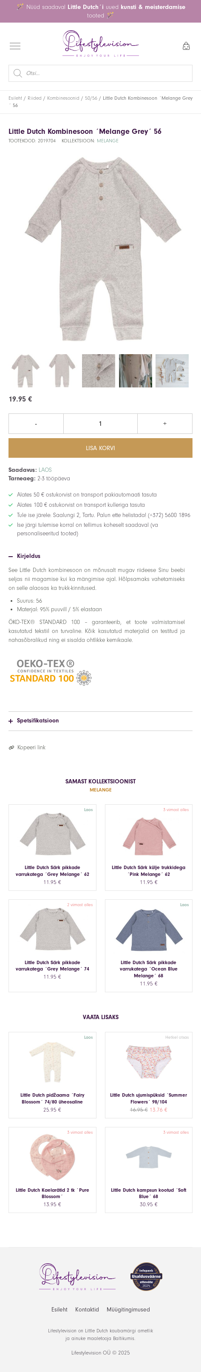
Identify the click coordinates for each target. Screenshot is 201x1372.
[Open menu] (15, 45)
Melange (108, 141)
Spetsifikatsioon (33, 720)
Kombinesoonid (63, 98)
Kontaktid (87, 1309)
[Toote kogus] (100, 423)
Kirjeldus (24, 556)
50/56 (91, 98)
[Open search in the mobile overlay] (100, 73)
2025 (124, 1353)
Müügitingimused (128, 1309)
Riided (35, 98)
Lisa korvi (100, 448)
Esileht (15, 98)
